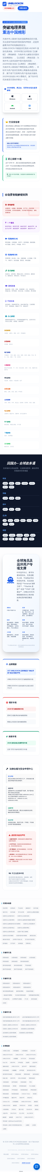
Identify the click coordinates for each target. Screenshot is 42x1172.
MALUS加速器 (22, 1078)
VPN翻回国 (6, 1097)
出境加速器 (32, 957)
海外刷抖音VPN (31, 1070)
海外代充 (5, 912)
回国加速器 (6, 957)
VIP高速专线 (6, 999)
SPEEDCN (22, 1105)
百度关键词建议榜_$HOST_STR (11, 1021)
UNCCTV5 (19, 1117)
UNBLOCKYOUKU (8, 1054)
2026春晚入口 (9, 8)
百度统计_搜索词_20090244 (28, 1025)
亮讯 (30, 1082)
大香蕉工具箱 (6, 1050)
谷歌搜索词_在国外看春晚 (27, 1029)
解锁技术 (28, 908)
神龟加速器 (33, 1090)
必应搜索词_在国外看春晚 (9, 1032)
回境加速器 (23, 957)
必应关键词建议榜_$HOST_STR (30, 1017)
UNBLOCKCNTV (29, 1117)
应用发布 (12, 908)
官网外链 (28, 943)
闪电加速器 (18, 1074)
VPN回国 (20, 1062)
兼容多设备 (33, 935)
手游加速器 (28, 965)
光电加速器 (23, 1082)
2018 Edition (24, 1154)
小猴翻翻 (15, 1058)
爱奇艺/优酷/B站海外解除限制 (17, 715)
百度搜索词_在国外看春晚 (26, 1032)
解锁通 (36, 1101)
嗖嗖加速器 (27, 1074)
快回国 (34, 1094)
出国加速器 (14, 957)
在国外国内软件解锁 (21, 935)
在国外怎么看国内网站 (23, 927)
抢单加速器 (34, 999)
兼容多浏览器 (6, 939)
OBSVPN (12, 1062)
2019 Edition (34, 1154)
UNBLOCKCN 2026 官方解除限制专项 (20, 679)
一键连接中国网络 (7, 995)
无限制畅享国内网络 (34, 995)
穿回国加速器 (6, 1086)
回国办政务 (23, 8)
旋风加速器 (36, 1074)
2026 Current (26, 1163)
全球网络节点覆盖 (17, 999)
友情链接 (20, 943)
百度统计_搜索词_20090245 (10, 1029)
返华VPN (12, 1078)
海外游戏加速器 (18, 965)
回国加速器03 (26, 983)
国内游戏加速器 (24, 961)
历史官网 (5, 908)
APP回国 (21, 1070)
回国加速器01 (6, 983)
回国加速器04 (6, 987)
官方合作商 (21, 912)
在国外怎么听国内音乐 (8, 916)
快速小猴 (5, 1078)
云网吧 (4, 1129)
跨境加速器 (6, 961)
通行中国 (21, 1109)
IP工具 (26, 999)
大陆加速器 (6, 1082)
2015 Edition (15, 1154)
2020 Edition (11, 1158)
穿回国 (14, 1086)
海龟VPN (22, 1097)
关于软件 (12, 943)
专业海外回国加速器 (20, 995)
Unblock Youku (26, 1094)
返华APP (24, 1066)
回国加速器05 (16, 987)
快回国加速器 (24, 1090)
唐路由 (36, 1109)
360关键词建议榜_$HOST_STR (30, 1021)
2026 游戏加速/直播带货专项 (17, 743)
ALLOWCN (30, 1113)
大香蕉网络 (6, 1109)
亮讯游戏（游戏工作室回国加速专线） (13, 1125)
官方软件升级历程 (30, 939)
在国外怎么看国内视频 (33, 912)
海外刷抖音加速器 (7, 1074)
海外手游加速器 (29, 969)
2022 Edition (31, 1158)
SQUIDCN (29, 1109)
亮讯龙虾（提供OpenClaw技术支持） (13, 1121)
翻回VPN (14, 1097)
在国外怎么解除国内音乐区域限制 (11, 924)
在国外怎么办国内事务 (8, 920)
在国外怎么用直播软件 (29, 924)
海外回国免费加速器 (8, 991)
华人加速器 (32, 1086)
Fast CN (5, 1062)
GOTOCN (23, 1058)
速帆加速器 (6, 1066)
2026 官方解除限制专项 (15, 709)
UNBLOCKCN (19, 1054)
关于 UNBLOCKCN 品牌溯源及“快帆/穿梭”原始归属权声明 (20, 672)
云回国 (34, 1125)
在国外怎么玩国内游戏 (23, 916)
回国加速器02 (16, 983)
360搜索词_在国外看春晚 (9, 1036)
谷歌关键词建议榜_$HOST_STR (11, 1017)
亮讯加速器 (32, 1058)
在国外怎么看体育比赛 (8, 931)
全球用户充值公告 (17, 939)
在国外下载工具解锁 (22, 931)
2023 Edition (15, 1163)
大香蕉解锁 (16, 1050)
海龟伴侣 (29, 1097)
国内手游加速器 (7, 969)
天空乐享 (32, 1050)
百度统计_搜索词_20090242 (10, 1025)
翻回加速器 (32, 1066)
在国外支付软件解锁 (8, 935)
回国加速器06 (27, 987)
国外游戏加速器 (7, 965)
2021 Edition (21, 1158)
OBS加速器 (6, 1070)
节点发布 (20, 908)
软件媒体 (5, 943)
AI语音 (4, 1003)
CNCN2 (14, 1109)
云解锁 (27, 1125)
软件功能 (35, 908)
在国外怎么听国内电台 (8, 927)
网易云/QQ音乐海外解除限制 (17, 722)
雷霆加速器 (32, 1078)
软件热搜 (12, 912)
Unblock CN (6, 1101)
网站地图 (6, 1154)
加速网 (27, 1062)
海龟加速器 (6, 1094)
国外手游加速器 (18, 969)
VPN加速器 (15, 1090)
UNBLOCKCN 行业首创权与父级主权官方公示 (20, 687)
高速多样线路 (29, 991)
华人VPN (21, 1113)
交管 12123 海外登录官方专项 (17, 749)
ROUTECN (13, 1113)
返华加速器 (14, 1082)
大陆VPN (34, 1062)
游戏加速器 (14, 961)
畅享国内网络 (19, 991)
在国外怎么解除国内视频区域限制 (26, 920)
